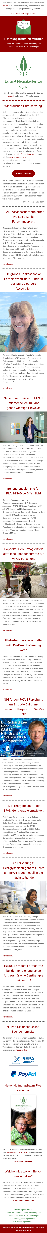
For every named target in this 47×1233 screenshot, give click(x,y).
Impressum (39, 1227)
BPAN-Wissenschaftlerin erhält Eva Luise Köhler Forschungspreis (23, 216)
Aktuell (11, 96)
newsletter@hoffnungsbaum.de (24, 1219)
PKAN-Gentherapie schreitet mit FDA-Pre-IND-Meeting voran (23, 645)
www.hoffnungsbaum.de (24, 1222)
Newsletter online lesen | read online (23, 14)
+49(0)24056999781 (17, 157)
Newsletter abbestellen (10, 1227)
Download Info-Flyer (23, 1161)
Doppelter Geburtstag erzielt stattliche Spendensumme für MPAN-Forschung (23, 553)
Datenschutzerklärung (23, 1230)
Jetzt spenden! (23, 173)
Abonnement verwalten (23, 1200)
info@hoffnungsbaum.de (24, 154)
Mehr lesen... (8, 264)
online (5, 6)
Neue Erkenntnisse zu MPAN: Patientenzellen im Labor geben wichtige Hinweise (23, 403)
